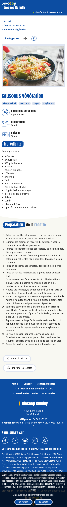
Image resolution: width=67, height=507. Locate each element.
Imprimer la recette (19, 368)
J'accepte (43, 502)
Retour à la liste (17, 358)
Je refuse (23, 502)
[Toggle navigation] (63, 7)
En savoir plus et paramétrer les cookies (33, 495)
